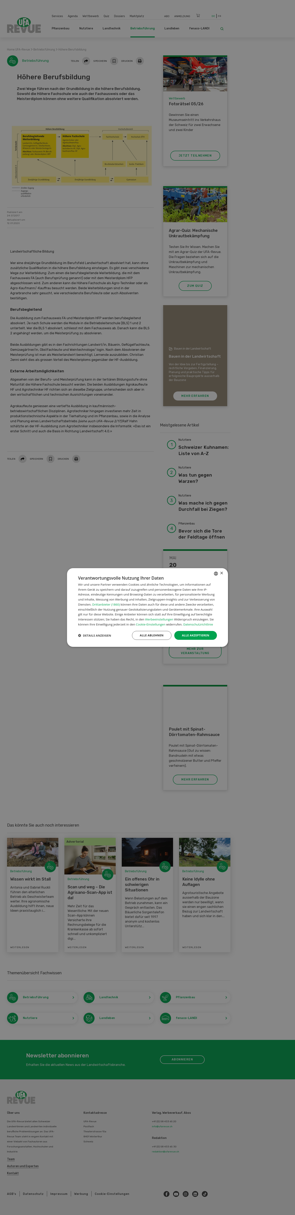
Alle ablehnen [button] (152, 635)
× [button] (221, 573)
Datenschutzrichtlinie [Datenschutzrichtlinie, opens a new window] (198, 624)
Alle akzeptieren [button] (195, 635)
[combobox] (216, 574)
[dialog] (147, 607)
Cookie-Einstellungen (150, 624)
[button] (94, 635)
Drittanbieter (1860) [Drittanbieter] (106, 604)
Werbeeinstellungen (159, 619)
